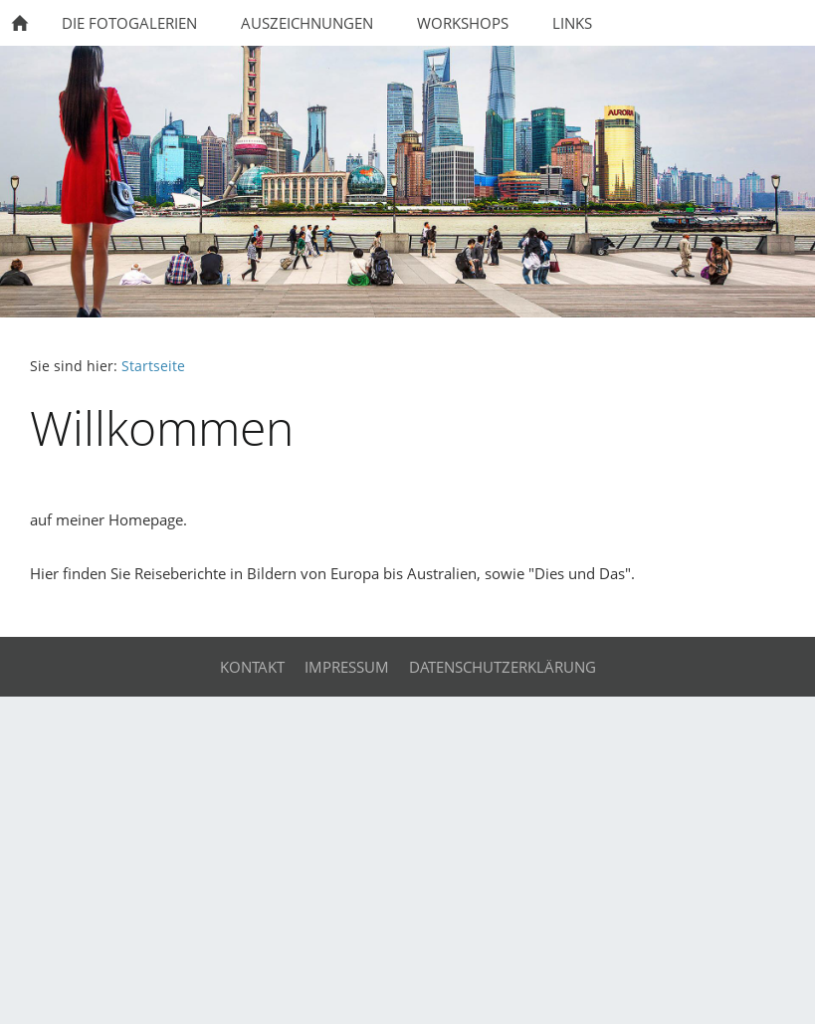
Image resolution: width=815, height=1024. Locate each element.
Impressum (347, 667)
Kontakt (252, 667)
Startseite (153, 366)
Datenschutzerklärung (502, 667)
